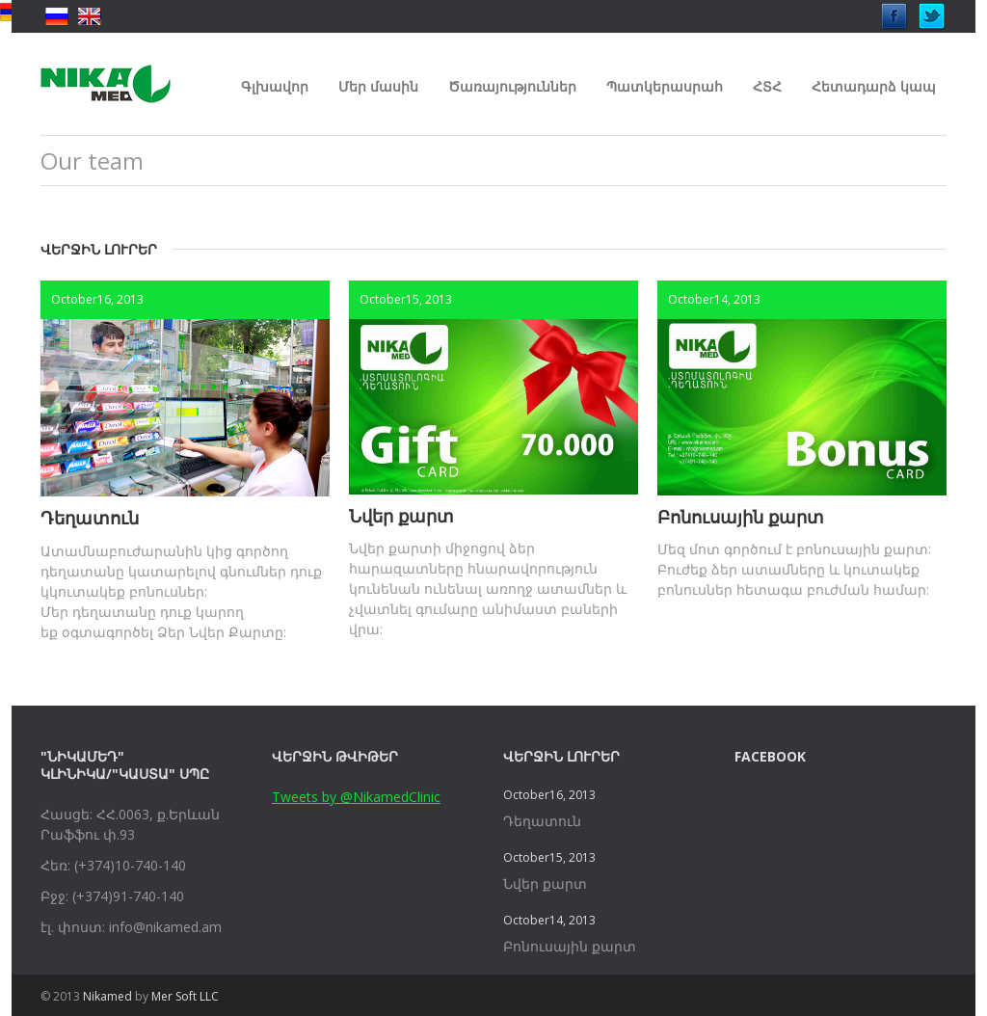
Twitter (932, 11)
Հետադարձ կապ (874, 86)
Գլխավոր (274, 86)
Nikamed (107, 996)
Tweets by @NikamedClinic (356, 797)
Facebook (894, 11)
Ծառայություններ (512, 86)
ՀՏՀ (767, 86)
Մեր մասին (378, 86)
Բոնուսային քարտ (740, 516)
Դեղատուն (89, 517)
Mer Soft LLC (185, 996)
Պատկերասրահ (664, 86)
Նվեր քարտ (401, 515)
